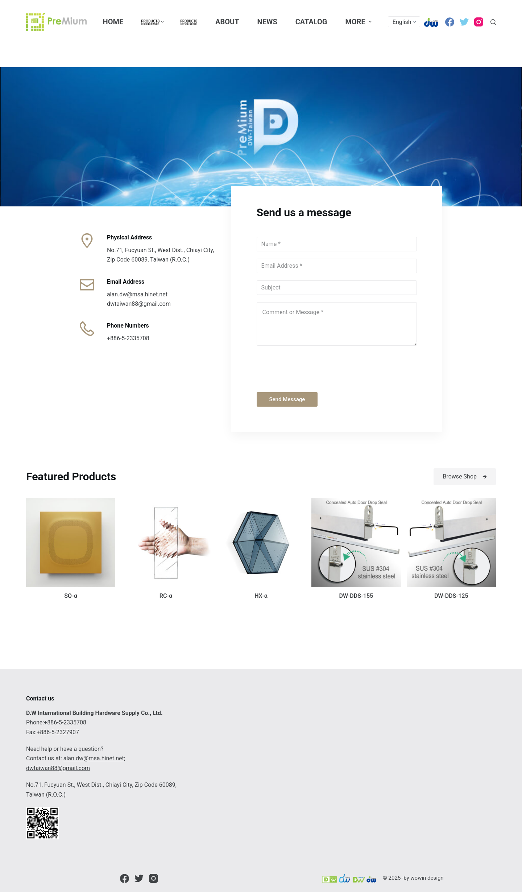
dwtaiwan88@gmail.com (58, 768)
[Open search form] (493, 22)
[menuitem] (151, 22)
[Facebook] (449, 21)
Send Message (287, 399)
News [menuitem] (267, 21)
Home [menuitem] (113, 21)
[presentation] (312, 367)
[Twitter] (464, 21)
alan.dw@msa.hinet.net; (94, 758)
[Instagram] (478, 21)
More (359, 21)
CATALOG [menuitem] (311, 21)
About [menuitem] (227, 21)
